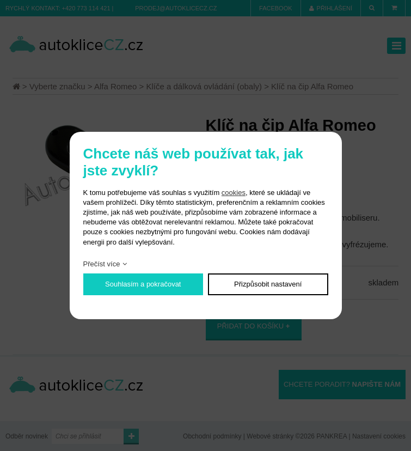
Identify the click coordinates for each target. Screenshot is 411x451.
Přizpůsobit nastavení (268, 284)
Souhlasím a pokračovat (143, 284)
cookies (234, 192)
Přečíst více (101, 264)
